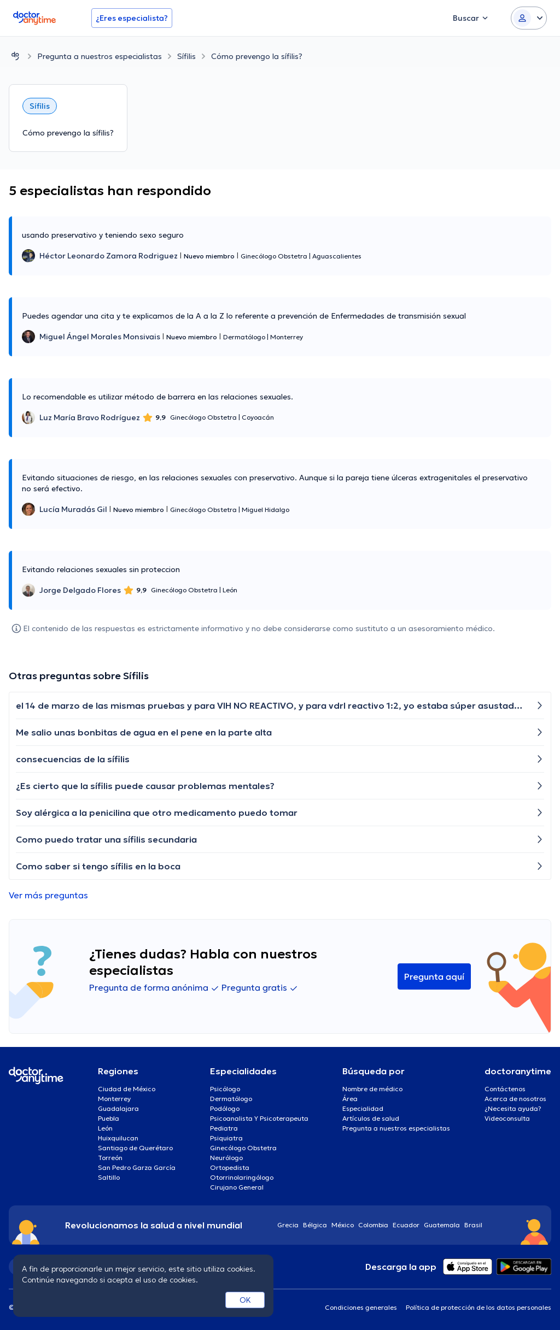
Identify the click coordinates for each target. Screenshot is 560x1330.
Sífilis (186, 56)
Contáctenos (505, 1089)
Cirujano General (237, 1187)
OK (245, 1300)
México (342, 1225)
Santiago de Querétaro (135, 1148)
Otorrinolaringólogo (241, 1177)
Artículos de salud (370, 1118)
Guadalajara (118, 1108)
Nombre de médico (372, 1089)
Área (350, 1098)
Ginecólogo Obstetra (243, 1148)
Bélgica (315, 1225)
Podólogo (225, 1108)
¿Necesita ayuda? (513, 1108)
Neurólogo (226, 1158)
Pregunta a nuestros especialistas (99, 56)
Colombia (373, 1225)
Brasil (473, 1225)
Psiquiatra (226, 1138)
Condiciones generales (361, 1307)
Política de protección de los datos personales (478, 1307)
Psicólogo (225, 1089)
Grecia (288, 1225)
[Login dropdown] (529, 18)
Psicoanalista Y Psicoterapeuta (259, 1118)
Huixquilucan (118, 1138)
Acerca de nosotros (515, 1098)
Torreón (110, 1158)
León (105, 1128)
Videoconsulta (507, 1118)
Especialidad (362, 1108)
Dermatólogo (231, 1098)
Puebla (108, 1118)
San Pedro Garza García (137, 1167)
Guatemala (442, 1225)
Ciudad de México (126, 1089)
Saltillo (109, 1177)
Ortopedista (229, 1167)
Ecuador (406, 1225)
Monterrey (114, 1098)
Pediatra (224, 1128)
